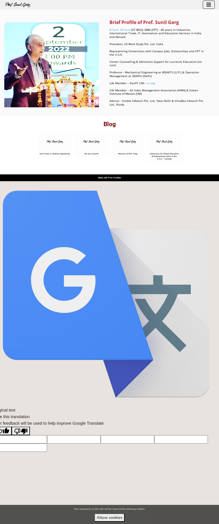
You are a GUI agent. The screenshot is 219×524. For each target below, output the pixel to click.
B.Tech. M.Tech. (120, 30)
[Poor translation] (21, 431)
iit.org (151, 83)
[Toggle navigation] (209, 5)
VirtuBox (117, 178)
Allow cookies (109, 517)
